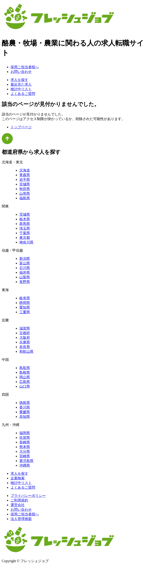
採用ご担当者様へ (25, 67)
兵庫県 (24, 342)
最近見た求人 (21, 84)
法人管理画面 (21, 519)
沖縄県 (24, 465)
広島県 (24, 382)
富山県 (24, 263)
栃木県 (24, 219)
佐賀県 (24, 437)
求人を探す (19, 80)
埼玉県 (24, 228)
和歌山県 (26, 351)
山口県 (24, 386)
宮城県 (24, 184)
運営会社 (18, 505)
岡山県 (24, 377)
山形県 (24, 193)
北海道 (24, 170)
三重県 (24, 312)
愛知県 (24, 307)
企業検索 (18, 478)
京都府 (24, 333)
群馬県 (24, 224)
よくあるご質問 (23, 94)
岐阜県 (24, 298)
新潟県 (24, 258)
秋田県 (24, 189)
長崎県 (24, 442)
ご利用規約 (19, 500)
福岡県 (24, 433)
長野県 (24, 282)
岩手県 (24, 179)
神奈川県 (26, 242)
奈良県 (24, 347)
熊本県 (24, 447)
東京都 (24, 237)
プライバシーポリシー (28, 495)
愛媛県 (24, 412)
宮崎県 (24, 456)
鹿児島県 (26, 461)
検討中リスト (21, 89)
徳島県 (24, 403)
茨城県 (24, 214)
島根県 (24, 372)
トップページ (21, 127)
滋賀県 (24, 328)
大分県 (24, 451)
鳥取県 (24, 368)
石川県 (24, 268)
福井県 (24, 272)
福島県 (24, 198)
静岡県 (24, 303)
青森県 (24, 175)
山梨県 (24, 277)
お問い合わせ (21, 71)
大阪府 (24, 337)
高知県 (24, 416)
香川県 (24, 407)
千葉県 (24, 233)
